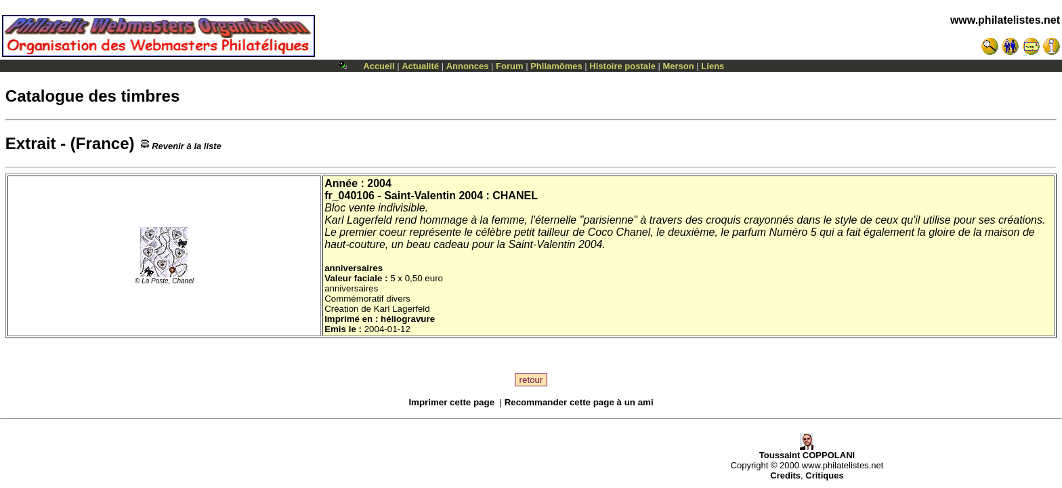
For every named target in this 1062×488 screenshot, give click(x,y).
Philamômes (556, 66)
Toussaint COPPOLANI (807, 451)
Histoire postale (622, 66)
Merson (678, 66)
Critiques (824, 475)
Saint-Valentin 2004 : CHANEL (461, 195)
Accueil (378, 66)
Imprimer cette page (451, 402)
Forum (509, 66)
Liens (712, 66)
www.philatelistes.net (1005, 20)
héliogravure (408, 319)
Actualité (420, 66)
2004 (379, 183)
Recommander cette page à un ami (579, 402)
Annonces (467, 66)
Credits (785, 475)
